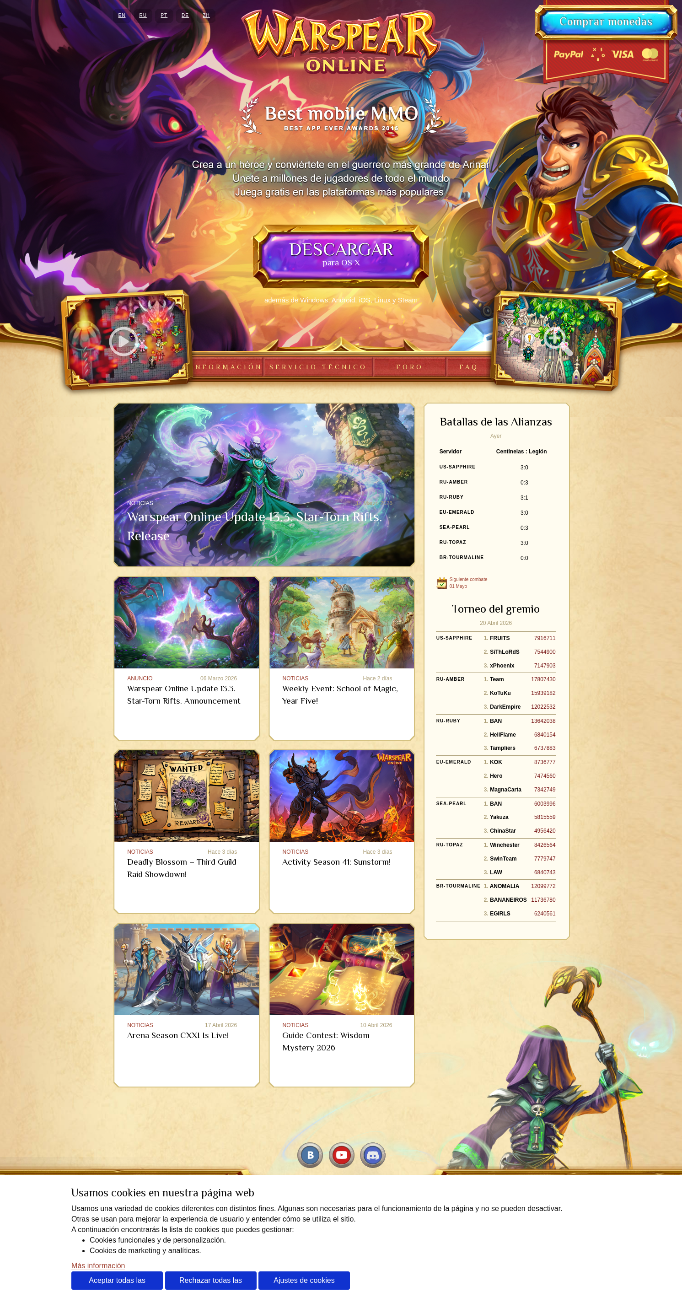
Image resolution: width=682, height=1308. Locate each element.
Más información (98, 1266)
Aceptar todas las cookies (117, 1283)
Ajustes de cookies (304, 1280)
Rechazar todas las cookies (210, 1283)
